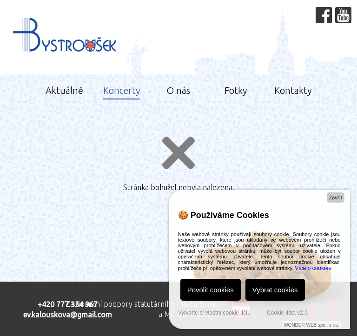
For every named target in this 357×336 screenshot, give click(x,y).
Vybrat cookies (275, 290)
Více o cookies (313, 268)
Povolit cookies (210, 290)
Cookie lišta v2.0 (287, 313)
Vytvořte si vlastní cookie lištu (214, 313)
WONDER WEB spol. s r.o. (311, 325)
